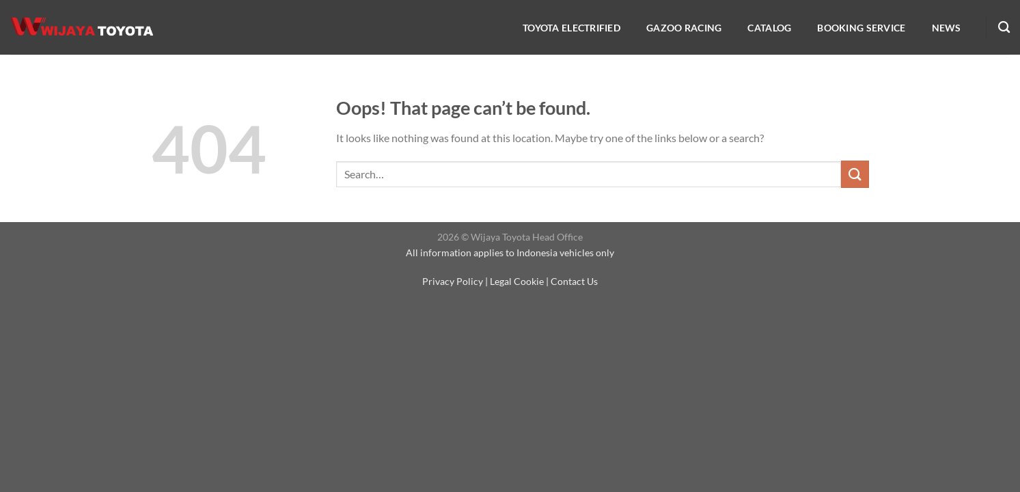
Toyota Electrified (571, 27)
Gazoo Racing (683, 27)
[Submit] (854, 174)
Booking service (861, 27)
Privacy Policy (452, 281)
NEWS (946, 27)
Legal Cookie (517, 281)
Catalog (769, 27)
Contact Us (574, 281)
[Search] (1004, 28)
